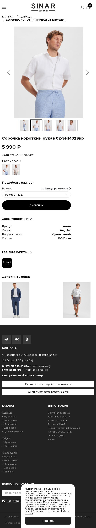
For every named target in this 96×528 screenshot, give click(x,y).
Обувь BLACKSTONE (60, 431)
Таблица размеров (54, 188)
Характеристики (15, 218)
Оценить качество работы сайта (48, 391)
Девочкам (10, 427)
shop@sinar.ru (25, 369)
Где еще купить (14, 252)
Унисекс (9, 471)
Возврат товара (57, 420)
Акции (51, 439)
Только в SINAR (56, 424)
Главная (8, 16)
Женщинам (10, 420)
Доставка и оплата (59, 416)
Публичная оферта (15, 522)
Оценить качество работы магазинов (48, 384)
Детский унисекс (14, 431)
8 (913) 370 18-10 (26, 366)
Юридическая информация (64, 428)
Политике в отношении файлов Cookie (47, 512)
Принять (48, 520)
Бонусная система (59, 412)
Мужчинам (10, 416)
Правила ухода (57, 435)
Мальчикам (10, 424)
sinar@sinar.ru (23, 375)
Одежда (25, 16)
